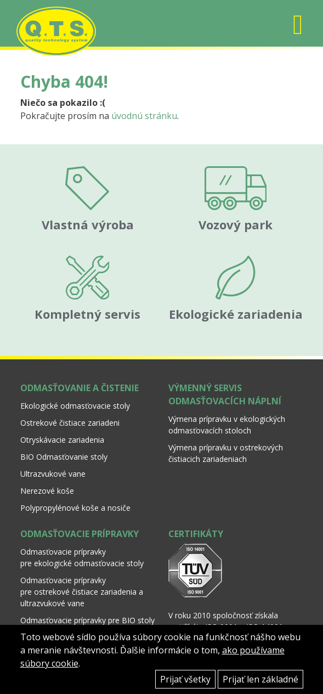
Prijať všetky (185, 679)
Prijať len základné (260, 679)
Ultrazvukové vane (53, 474)
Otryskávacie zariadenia (62, 440)
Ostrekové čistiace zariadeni (70, 422)
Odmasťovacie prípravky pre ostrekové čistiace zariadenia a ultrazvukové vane (81, 591)
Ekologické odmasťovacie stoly (75, 405)
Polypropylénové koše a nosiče (75, 508)
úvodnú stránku (144, 116)
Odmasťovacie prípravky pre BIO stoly (87, 620)
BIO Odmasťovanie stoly (63, 457)
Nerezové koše (47, 491)
